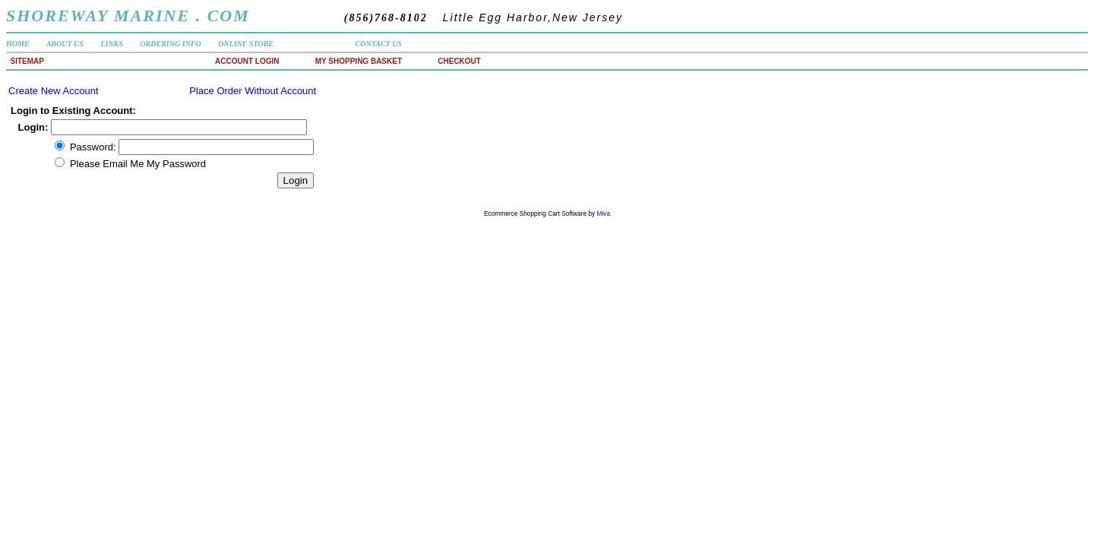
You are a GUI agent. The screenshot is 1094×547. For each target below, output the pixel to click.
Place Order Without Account (252, 90)
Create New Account (53, 90)
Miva (604, 213)
